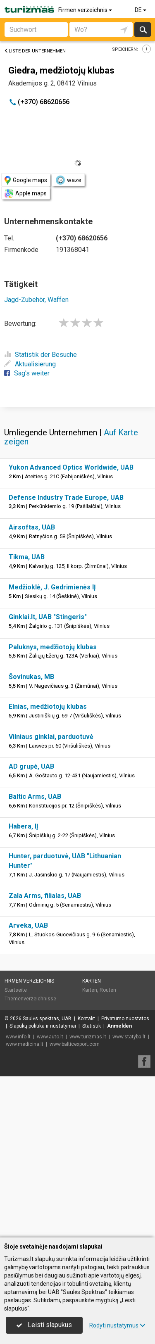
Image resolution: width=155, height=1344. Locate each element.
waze (68, 180)
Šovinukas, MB (31, 838)
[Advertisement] (77, 486)
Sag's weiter (27, 373)
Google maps (26, 180)
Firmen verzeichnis (85, 10)
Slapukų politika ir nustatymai (43, 1187)
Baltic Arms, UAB (35, 958)
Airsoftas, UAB (32, 688)
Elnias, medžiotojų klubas (48, 867)
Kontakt (86, 1180)
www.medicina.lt (24, 1205)
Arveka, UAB (28, 1086)
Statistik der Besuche (40, 355)
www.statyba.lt (128, 1198)
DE (141, 10)
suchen (142, 29)
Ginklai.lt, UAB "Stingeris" (48, 778)
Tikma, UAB (27, 718)
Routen (108, 1151)
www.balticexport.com (75, 1205)
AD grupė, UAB (31, 927)
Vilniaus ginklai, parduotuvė (51, 898)
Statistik (91, 1187)
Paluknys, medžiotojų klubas (53, 808)
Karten (91, 1142)
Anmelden (119, 1187)
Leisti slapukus (44, 1325)
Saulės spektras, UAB (47, 1180)
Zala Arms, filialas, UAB (45, 1057)
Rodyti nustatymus (117, 1325)
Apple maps (26, 193)
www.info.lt (18, 1198)
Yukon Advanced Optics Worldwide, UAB (71, 628)
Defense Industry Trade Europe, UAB (66, 659)
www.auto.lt (50, 1198)
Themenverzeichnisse (30, 1160)
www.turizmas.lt (87, 1198)
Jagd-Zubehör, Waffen (36, 300)
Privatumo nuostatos (125, 1180)
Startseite (16, 1151)
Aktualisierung (30, 364)
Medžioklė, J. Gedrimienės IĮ (52, 748)
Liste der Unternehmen (35, 51)
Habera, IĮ (23, 987)
